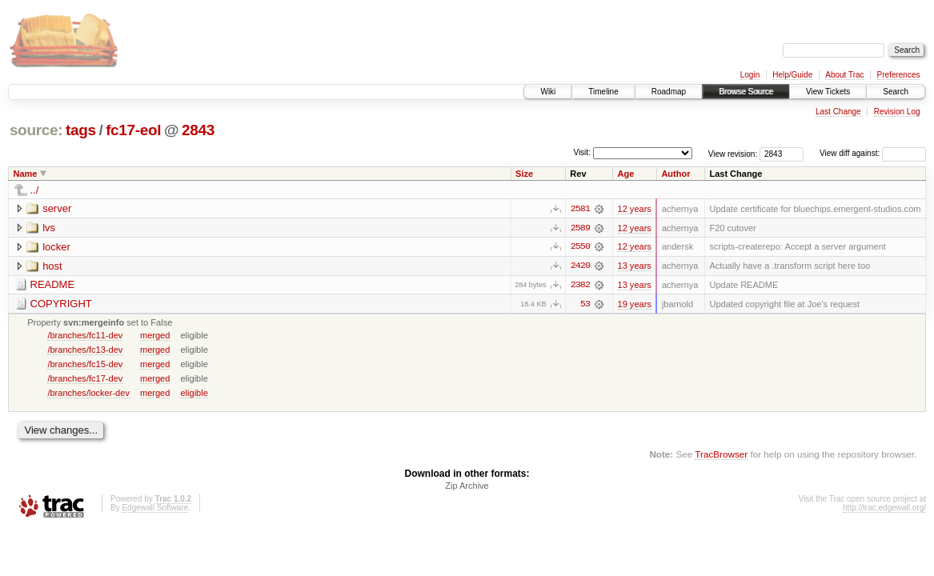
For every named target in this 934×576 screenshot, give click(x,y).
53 (585, 304)
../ (34, 190)
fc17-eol (133, 130)
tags (81, 130)
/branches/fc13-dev (84, 350)
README (52, 285)
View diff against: (873, 153)
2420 (580, 266)
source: (36, 130)
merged (155, 336)
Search (895, 91)
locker (56, 247)
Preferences (898, 74)
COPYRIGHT (61, 304)
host (52, 266)
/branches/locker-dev (88, 393)
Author (675, 173)
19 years (634, 305)
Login (750, 74)
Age (625, 173)
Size (524, 173)
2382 (580, 285)
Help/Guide (792, 74)
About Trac (844, 74)
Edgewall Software (155, 509)
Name (26, 173)
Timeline (603, 91)
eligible (193, 393)
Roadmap (668, 91)
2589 (580, 228)
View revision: (733, 153)
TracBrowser (721, 455)
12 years (634, 209)
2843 (198, 130)
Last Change (838, 111)
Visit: (582, 152)
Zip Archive (466, 487)
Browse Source (746, 91)
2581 (580, 208)
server (56, 208)
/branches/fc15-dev (84, 365)
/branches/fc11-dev (84, 336)
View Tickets (828, 91)
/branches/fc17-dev (84, 379)
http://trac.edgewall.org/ (884, 509)
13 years (634, 266)
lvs (48, 228)
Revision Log (897, 111)
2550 (580, 247)
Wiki (547, 91)
